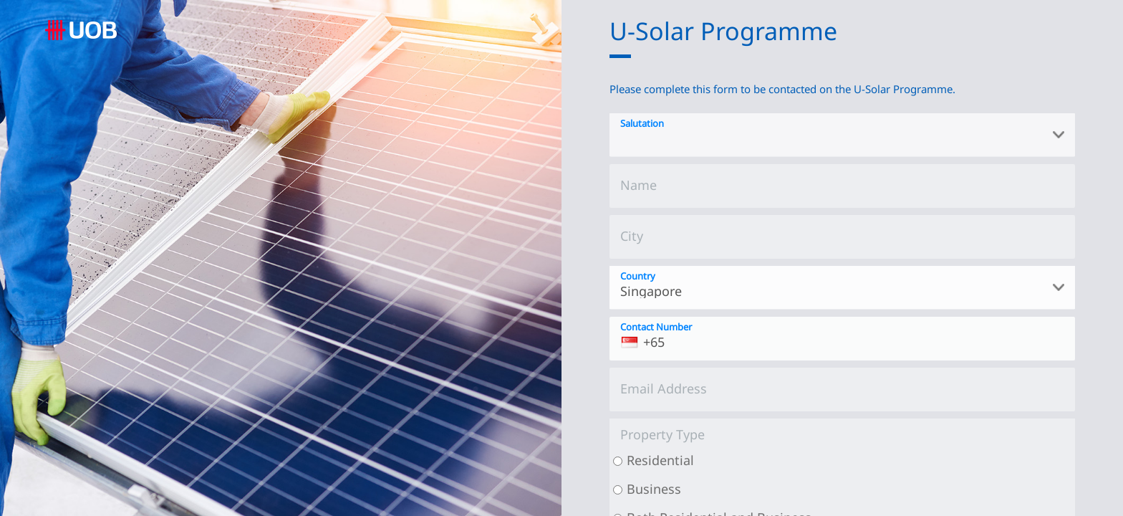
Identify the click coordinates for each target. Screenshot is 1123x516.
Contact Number (656, 326)
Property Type (662, 434)
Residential (660, 460)
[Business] (617, 489)
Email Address (663, 388)
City (631, 235)
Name (638, 185)
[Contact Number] (842, 338)
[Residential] (617, 461)
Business (654, 488)
